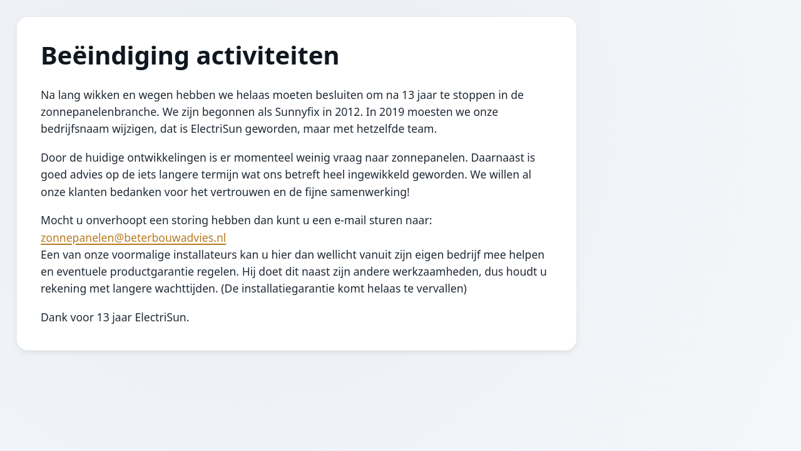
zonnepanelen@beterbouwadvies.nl (133, 237)
